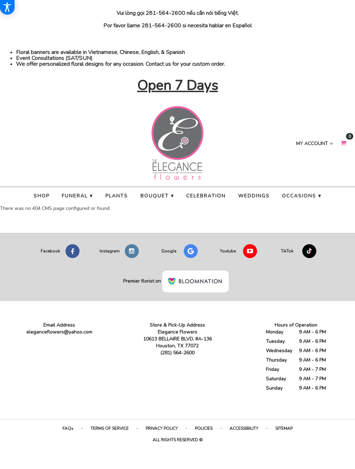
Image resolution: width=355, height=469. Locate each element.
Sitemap (284, 428)
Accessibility (244, 428)
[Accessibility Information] (7, 7)
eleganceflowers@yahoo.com (59, 332)
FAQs (67, 428)
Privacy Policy (162, 428)
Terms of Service (109, 428)
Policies (204, 428)
